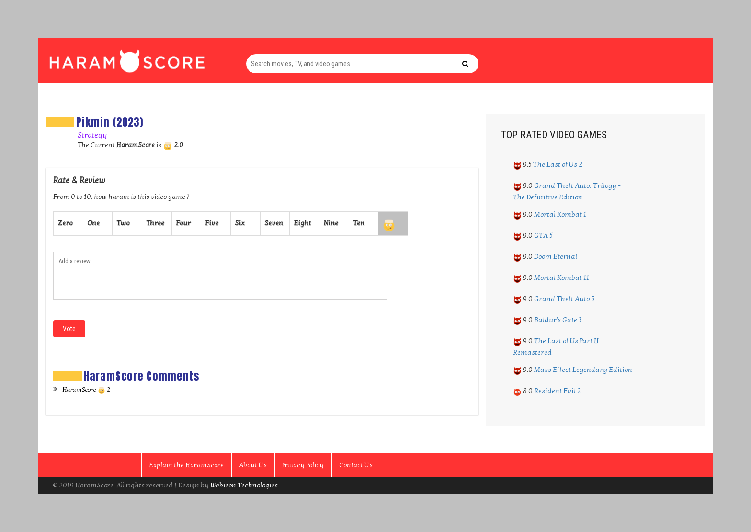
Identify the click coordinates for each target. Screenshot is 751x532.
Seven (273, 223)
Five (211, 223)
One (93, 223)
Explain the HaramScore (186, 465)
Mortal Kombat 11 (561, 277)
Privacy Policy (303, 465)
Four (183, 223)
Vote (69, 329)
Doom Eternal (555, 256)
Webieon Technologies (244, 485)
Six (239, 223)
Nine (330, 223)
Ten (358, 223)
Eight (302, 223)
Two (122, 223)
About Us (253, 465)
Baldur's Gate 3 (558, 319)
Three (155, 223)
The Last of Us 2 (557, 164)
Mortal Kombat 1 (560, 214)
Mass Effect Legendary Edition (583, 369)
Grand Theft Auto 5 (564, 298)
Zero (64, 223)
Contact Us (356, 465)
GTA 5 (543, 235)
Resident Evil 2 (557, 390)
